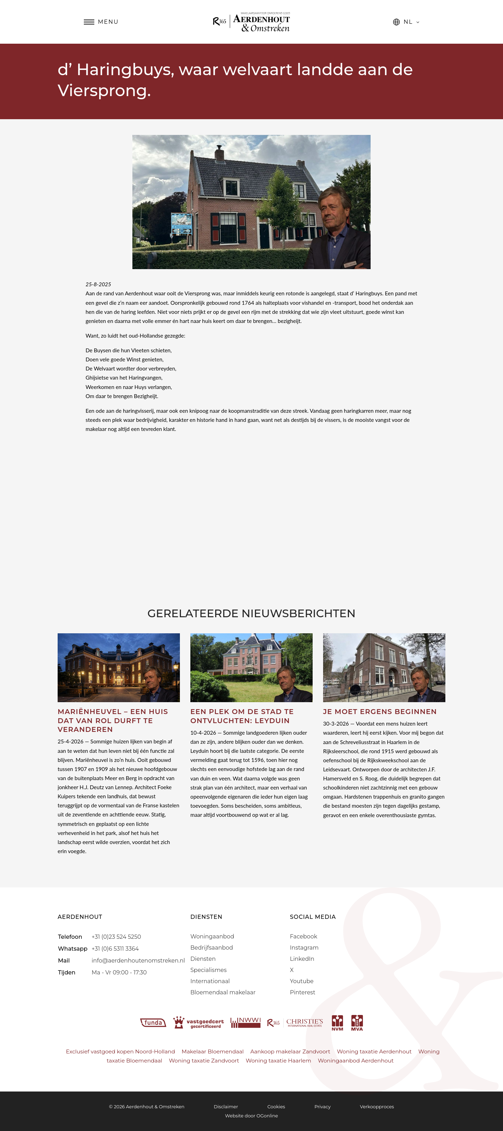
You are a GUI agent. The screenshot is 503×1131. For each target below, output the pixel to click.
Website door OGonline (251, 1115)
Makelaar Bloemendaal (213, 1051)
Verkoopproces (377, 1106)
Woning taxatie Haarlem (278, 1060)
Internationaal (210, 981)
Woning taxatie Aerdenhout (374, 1051)
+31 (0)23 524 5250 (116, 937)
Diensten (203, 959)
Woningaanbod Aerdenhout (356, 1060)
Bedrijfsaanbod (211, 947)
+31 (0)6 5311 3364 (115, 948)
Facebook (303, 936)
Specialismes (208, 970)
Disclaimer (226, 1106)
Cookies (276, 1106)
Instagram (304, 947)
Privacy (322, 1106)
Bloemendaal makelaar (223, 992)
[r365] (296, 1022)
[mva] (357, 1022)
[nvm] (337, 1022)
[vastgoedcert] (199, 1022)
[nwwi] (246, 1022)
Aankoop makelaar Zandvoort (290, 1051)
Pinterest (302, 992)
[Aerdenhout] (251, 21)
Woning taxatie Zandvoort (204, 1060)
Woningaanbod (212, 936)
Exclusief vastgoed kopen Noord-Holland (120, 1051)
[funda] (154, 1022)
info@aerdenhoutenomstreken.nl (138, 960)
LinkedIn (302, 959)
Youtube (302, 981)
